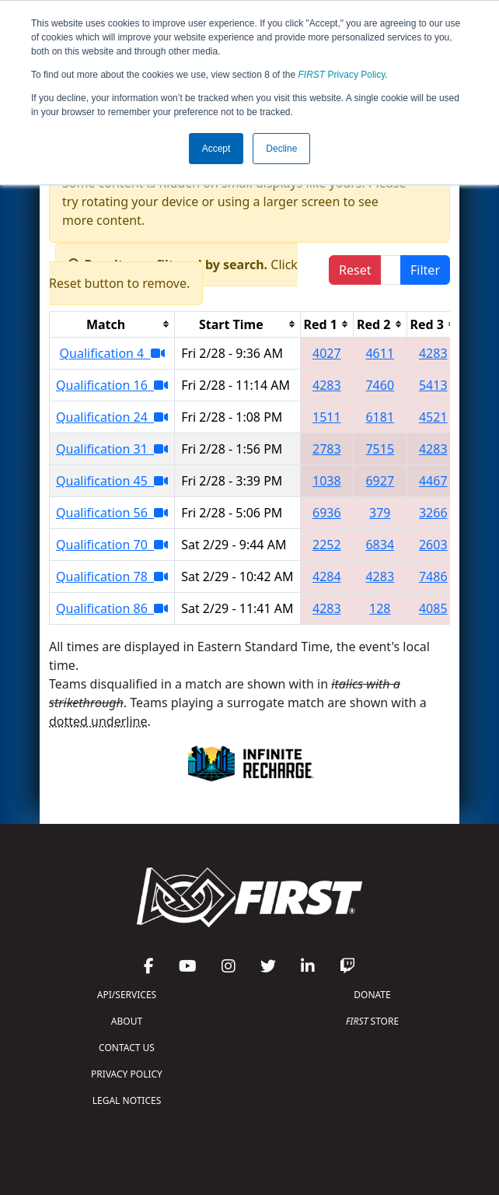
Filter (425, 270)
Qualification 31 (112, 448)
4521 (433, 417)
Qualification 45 (112, 480)
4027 (326, 353)
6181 (379, 417)
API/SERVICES (126, 994)
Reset (355, 270)
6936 (326, 512)
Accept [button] (216, 148)
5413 (433, 385)
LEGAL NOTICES (127, 1100)
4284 (326, 576)
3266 (433, 512)
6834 (379, 544)
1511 (326, 417)
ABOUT (126, 1021)
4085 (433, 608)
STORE (372, 1021)
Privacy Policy (342, 74)
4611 (379, 353)
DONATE (372, 994)
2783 (326, 448)
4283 (433, 353)
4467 (433, 480)
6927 (379, 480)
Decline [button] (281, 148)
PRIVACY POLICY (126, 1074)
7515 (379, 448)
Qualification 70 (112, 544)
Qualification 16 (112, 385)
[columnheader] (112, 324)
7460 (379, 385)
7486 (433, 576)
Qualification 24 (112, 417)
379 (379, 512)
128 (379, 608)
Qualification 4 (112, 353)
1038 (326, 480)
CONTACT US (127, 1047)
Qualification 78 (112, 576)
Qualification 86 (112, 608)
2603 (433, 544)
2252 (326, 544)
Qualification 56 (112, 512)
